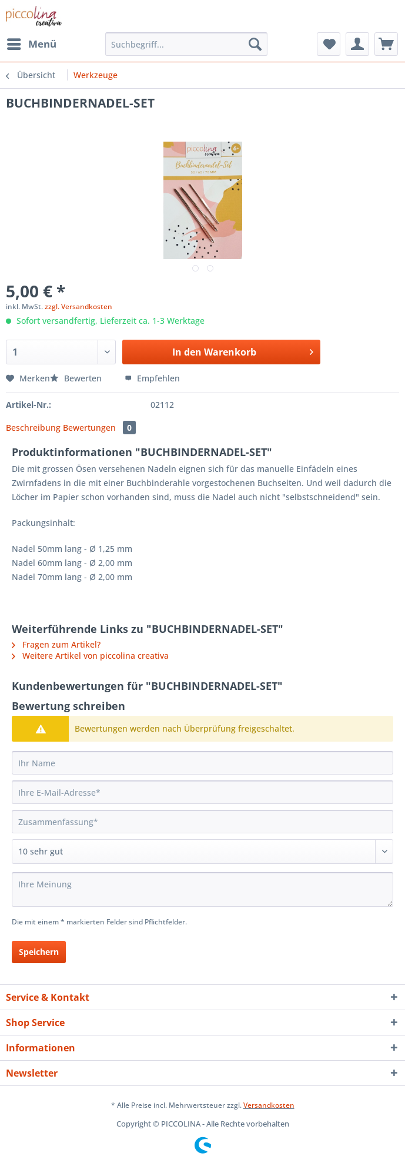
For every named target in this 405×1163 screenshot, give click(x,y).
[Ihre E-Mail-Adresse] (202, 792)
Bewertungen (99, 427)
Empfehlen (152, 378)
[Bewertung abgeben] (202, 851)
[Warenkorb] (386, 44)
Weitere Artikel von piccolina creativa (90, 655)
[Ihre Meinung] (202, 889)
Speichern (39, 951)
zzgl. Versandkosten (78, 306)
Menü (31, 43)
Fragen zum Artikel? (56, 644)
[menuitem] (31, 44)
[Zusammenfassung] (202, 821)
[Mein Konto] (357, 44)
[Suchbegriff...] (186, 44)
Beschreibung (33, 427)
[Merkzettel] (328, 44)
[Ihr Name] (202, 763)
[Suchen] (255, 44)
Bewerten (77, 378)
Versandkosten (268, 1105)
